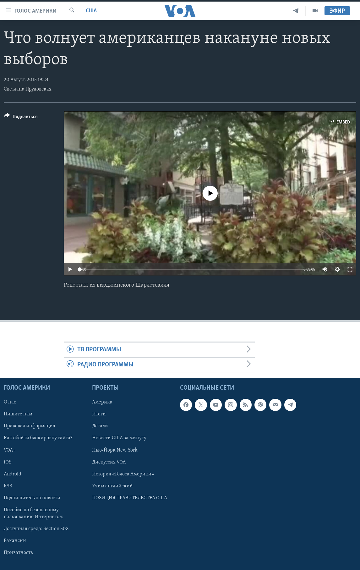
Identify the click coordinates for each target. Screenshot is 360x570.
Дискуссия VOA (109, 462)
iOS (8, 462)
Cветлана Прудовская (28, 89)
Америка (102, 402)
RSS (8, 486)
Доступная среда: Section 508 (36, 528)
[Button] (21, 117)
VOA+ (9, 450)
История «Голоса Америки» (123, 474)
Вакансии (15, 540)
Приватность (18, 552)
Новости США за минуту (119, 438)
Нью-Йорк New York (114, 450)
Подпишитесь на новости (32, 498)
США (91, 11)
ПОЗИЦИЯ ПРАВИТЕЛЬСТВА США (129, 498)
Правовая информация (29, 426)
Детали (100, 426)
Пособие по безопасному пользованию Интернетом (33, 513)
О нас (10, 402)
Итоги (99, 414)
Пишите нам (18, 414)
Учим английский (112, 486)
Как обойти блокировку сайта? (38, 438)
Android (12, 474)
